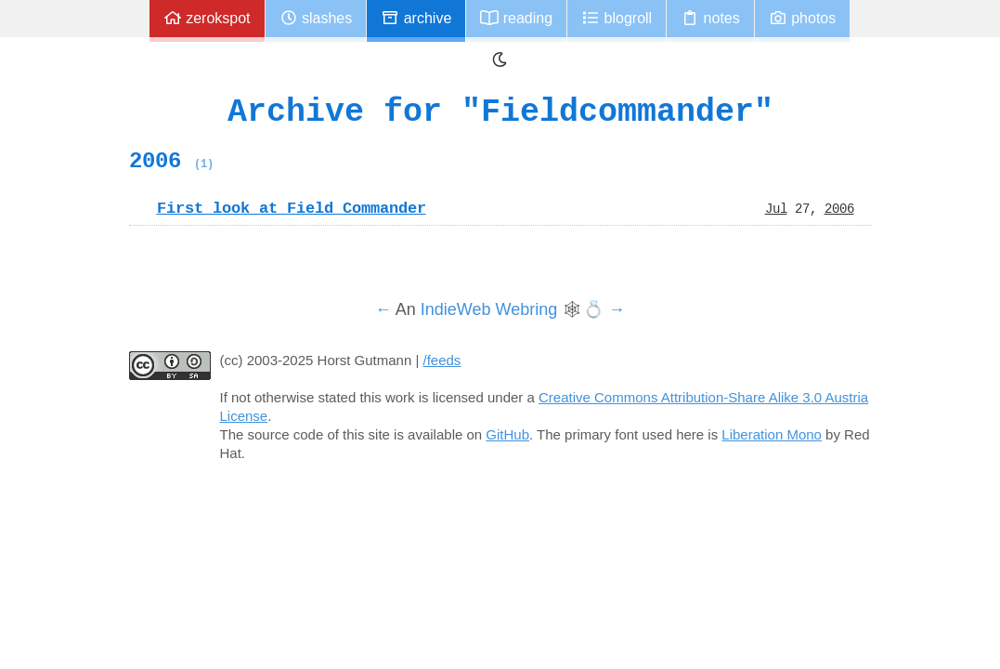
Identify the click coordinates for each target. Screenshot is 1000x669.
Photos (802, 18)
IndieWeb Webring (489, 309)
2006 (171, 161)
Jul (776, 208)
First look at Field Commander (291, 208)
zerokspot (207, 18)
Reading (516, 18)
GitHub (507, 434)
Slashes (316, 18)
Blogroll (616, 18)
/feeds (442, 360)
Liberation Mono (771, 434)
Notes (710, 18)
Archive (416, 18)
